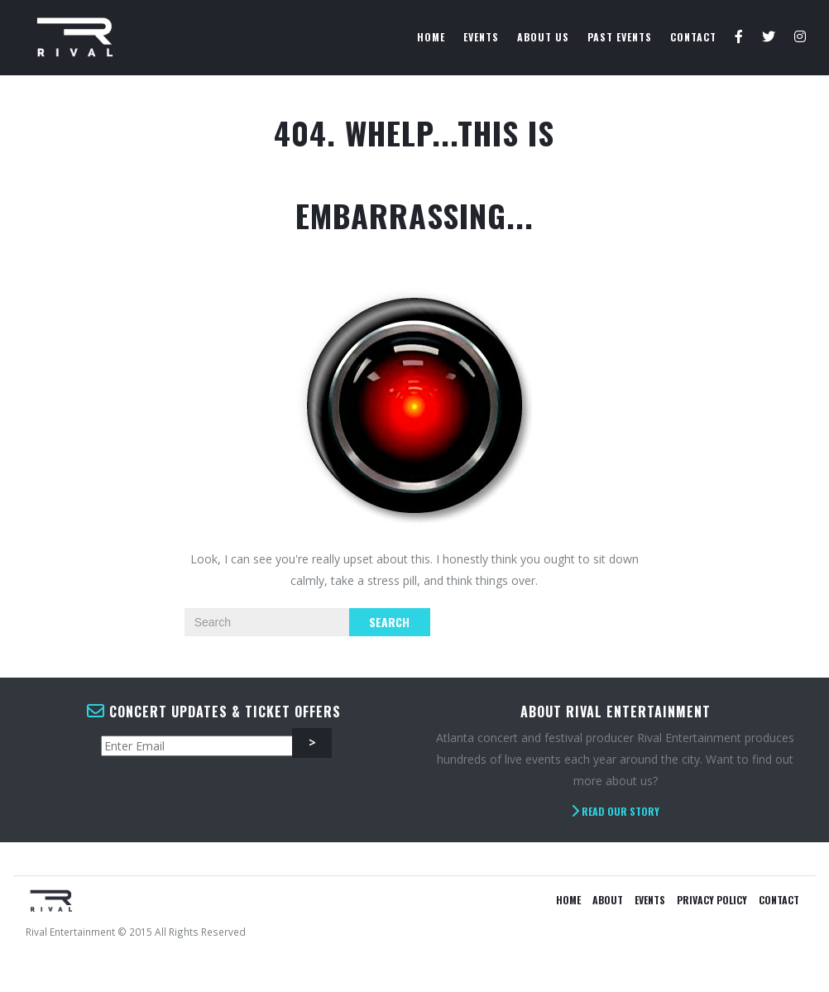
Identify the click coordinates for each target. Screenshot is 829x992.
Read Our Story (615, 811)
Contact (693, 37)
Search (389, 621)
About (607, 900)
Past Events (619, 37)
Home (431, 37)
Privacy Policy (712, 900)
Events (481, 37)
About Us (543, 37)
